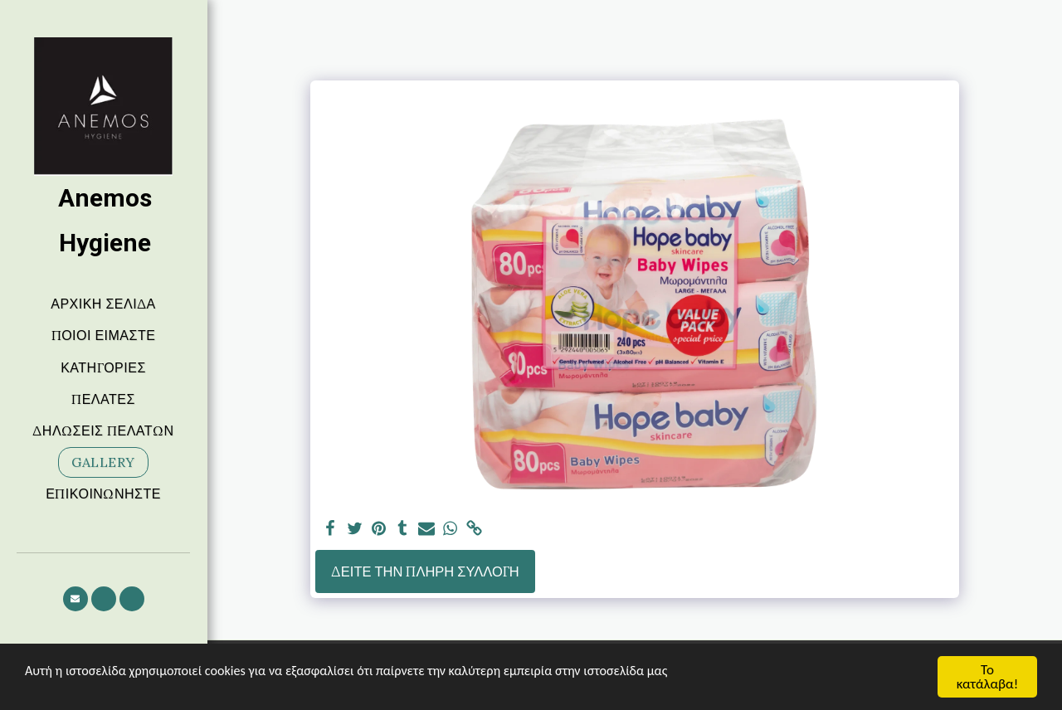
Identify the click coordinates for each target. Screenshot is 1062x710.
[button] (75, 598)
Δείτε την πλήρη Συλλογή (425, 571)
